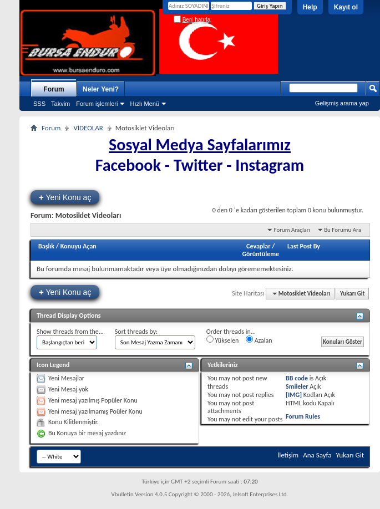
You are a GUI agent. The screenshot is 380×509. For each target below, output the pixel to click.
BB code (297, 378)
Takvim (60, 103)
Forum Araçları (291, 229)
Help (310, 7)
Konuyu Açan (78, 246)
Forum (53, 89)
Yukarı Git (352, 293)
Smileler (297, 386)
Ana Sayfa (317, 455)
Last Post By (303, 246)
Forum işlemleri (97, 103)
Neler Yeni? (101, 89)
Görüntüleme (260, 254)
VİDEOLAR (88, 128)
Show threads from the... (70, 331)
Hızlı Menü (144, 103)
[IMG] (294, 395)
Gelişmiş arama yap (342, 103)
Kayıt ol (346, 7)
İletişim (287, 455)
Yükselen (222, 339)
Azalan (259, 339)
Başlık (46, 246)
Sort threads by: (136, 331)
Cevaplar (258, 246)
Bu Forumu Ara (342, 229)
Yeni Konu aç (65, 197)
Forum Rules (303, 416)
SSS (39, 103)
